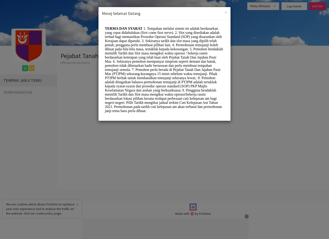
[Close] (226, 12)
